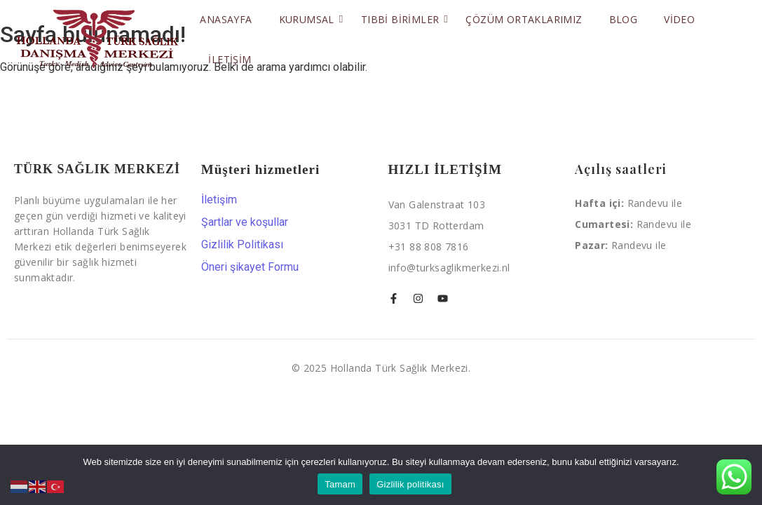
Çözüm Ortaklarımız (523, 19)
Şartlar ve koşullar (244, 222)
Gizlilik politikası (410, 484)
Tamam (340, 484)
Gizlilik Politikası (242, 244)
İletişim (229, 59)
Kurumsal (309, 19)
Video (679, 19)
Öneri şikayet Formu (250, 267)
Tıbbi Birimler (402, 19)
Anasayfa (226, 19)
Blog (623, 19)
